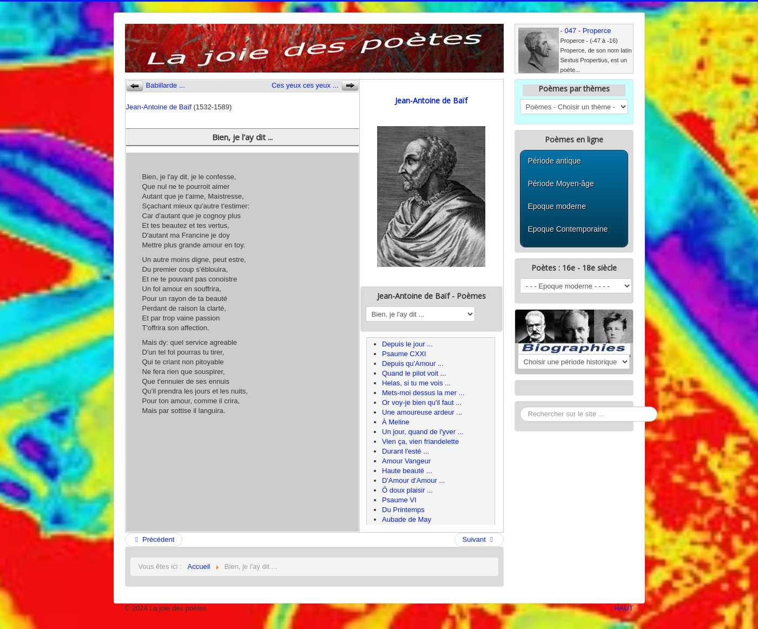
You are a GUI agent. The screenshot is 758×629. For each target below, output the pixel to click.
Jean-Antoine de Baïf (159, 107)
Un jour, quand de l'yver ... (423, 432)
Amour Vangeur (406, 461)
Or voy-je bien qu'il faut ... (422, 402)
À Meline (396, 422)
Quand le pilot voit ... (414, 373)
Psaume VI (399, 500)
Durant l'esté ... (405, 451)
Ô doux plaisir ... (407, 490)
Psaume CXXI (404, 354)
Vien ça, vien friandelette (420, 441)
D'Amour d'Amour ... (413, 480)
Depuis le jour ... (407, 344)
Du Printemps (403, 510)
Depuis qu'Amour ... (413, 363)
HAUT (623, 608)
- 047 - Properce (586, 31)
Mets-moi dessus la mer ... (423, 393)
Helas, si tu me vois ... (416, 383)
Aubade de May (406, 519)
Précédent (154, 539)
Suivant (479, 539)
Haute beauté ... (407, 471)
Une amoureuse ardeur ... (422, 412)
